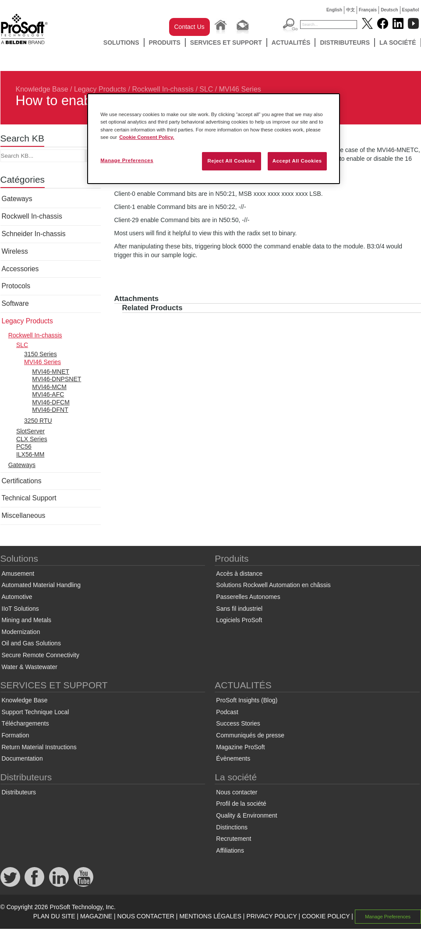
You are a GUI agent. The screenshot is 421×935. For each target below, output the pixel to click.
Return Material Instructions (39, 747)
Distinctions (232, 827)
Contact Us (189, 26)
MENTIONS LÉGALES (210, 916)
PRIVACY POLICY (271, 916)
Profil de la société (241, 803)
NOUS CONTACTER (145, 916)
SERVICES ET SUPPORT (226, 42)
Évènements (233, 758)
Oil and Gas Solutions (31, 643)
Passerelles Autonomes (248, 596)
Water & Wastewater (29, 666)
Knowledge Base (42, 89)
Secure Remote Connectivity (40, 655)
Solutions (121, 42)
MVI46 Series (240, 89)
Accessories (20, 269)
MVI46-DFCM (51, 402)
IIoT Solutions (20, 608)
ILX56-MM (30, 454)
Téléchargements (25, 723)
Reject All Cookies (231, 160)
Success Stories (238, 723)
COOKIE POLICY (326, 916)
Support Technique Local (35, 711)
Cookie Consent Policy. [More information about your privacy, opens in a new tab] (146, 137)
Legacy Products (100, 89)
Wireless (15, 251)
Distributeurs (345, 42)
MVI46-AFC (48, 394)
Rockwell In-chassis (162, 89)
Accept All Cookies (297, 160)
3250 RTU (38, 420)
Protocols (16, 286)
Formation (15, 735)
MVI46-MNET (50, 371)
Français (368, 9)
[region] (213, 138)
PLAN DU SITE (54, 916)
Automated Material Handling (41, 584)
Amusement (18, 573)
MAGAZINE (96, 916)
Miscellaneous (24, 515)
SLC (206, 89)
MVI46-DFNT (50, 409)
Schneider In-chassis (34, 233)
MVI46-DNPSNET (56, 378)
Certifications (22, 481)
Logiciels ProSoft (239, 619)
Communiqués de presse (250, 735)
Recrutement (233, 838)
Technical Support (29, 498)
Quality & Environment (246, 815)
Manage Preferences (387, 916)
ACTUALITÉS (291, 42)
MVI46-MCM (49, 386)
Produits (164, 42)
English (334, 9)
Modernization (21, 631)
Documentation (22, 758)
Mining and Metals (27, 619)
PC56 (24, 446)
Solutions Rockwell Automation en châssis (273, 584)
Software (15, 303)
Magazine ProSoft (240, 747)
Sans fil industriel (239, 608)
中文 (350, 9)
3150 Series (40, 354)
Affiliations (230, 850)
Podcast (227, 711)
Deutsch (389, 9)
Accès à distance (239, 573)
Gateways (17, 198)
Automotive (17, 596)
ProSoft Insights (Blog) (246, 700)
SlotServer (30, 431)
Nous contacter (236, 792)
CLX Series (31, 439)
